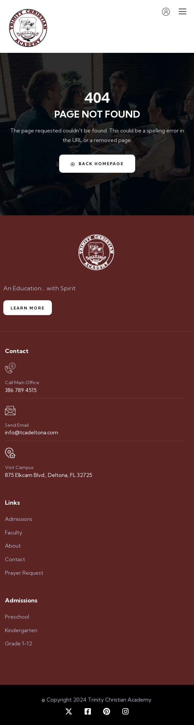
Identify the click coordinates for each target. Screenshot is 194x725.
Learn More (28, 308)
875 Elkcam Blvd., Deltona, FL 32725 (48, 475)
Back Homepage (97, 163)
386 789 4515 (21, 390)
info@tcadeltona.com (31, 432)
